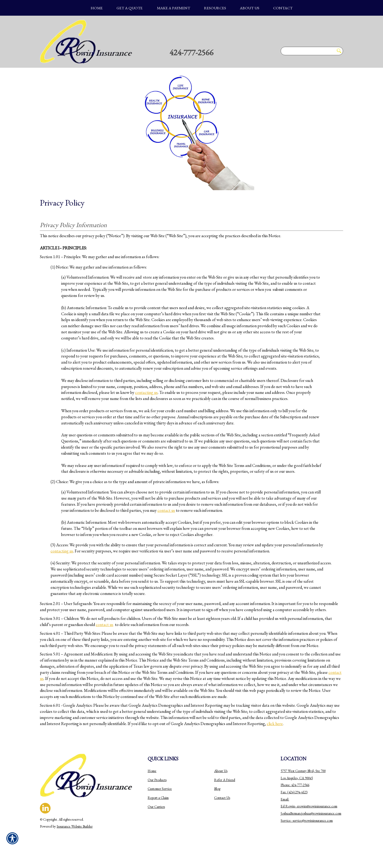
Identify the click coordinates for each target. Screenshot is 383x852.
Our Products (157, 780)
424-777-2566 (191, 52)
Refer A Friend (224, 780)
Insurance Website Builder (75, 826)
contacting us (146, 392)
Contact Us (222, 797)
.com (334, 806)
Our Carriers (156, 806)
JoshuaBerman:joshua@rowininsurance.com (311, 813)
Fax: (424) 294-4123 (294, 792)
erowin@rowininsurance (314, 806)
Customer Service (160, 788)
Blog (217, 788)
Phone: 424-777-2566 (295, 785)
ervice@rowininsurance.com (313, 820)
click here (275, 723)
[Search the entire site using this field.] (307, 51)
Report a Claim (158, 797)
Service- (287, 820)
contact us (166, 510)
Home (152, 771)
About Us (220, 771)
